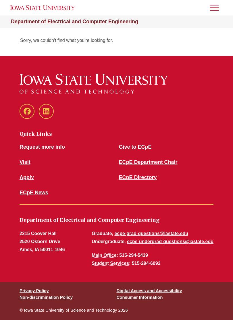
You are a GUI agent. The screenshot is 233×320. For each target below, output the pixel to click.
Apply (27, 177)
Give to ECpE (135, 147)
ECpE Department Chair (148, 162)
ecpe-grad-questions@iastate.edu (151, 233)
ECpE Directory (138, 177)
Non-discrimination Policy (46, 297)
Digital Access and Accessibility (149, 290)
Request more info (42, 147)
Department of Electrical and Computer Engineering (74, 21)
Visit (25, 162)
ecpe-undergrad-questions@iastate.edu (170, 241)
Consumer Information (140, 297)
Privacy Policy (34, 290)
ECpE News (34, 192)
